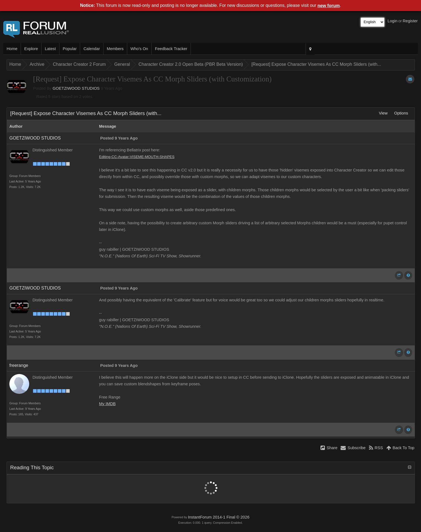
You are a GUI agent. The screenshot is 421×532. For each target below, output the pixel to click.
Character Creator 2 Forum (79, 64)
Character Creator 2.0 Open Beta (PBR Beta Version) (190, 64)
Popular (69, 48)
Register (410, 21)
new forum (328, 5)
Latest (50, 48)
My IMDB (107, 404)
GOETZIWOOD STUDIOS (76, 88)
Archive (37, 64)
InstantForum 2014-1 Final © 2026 (218, 517)
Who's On (139, 48)
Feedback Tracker (171, 48)
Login (393, 21)
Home (12, 48)
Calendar (91, 48)
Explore (31, 48)
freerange (18, 365)
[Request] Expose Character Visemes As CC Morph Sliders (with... (316, 64)
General (122, 64)
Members (115, 48)
